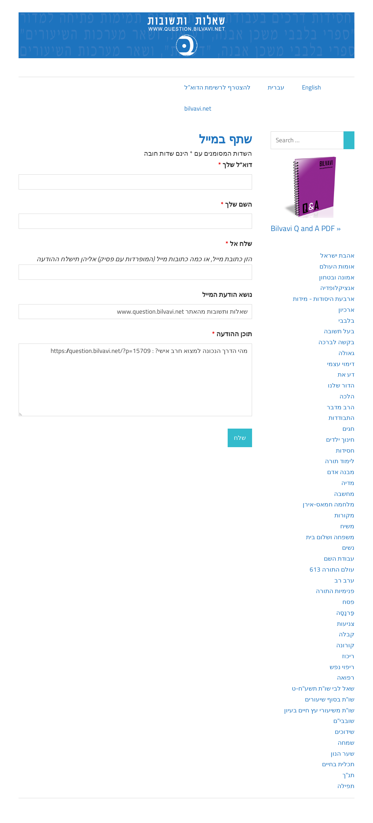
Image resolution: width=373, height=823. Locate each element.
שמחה (346, 742)
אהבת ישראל (337, 255)
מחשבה (344, 493)
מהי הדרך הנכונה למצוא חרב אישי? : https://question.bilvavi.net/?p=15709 (135, 379)
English (311, 87)
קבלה (346, 634)
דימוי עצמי (340, 364)
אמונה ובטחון (336, 277)
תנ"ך (348, 775)
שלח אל (238, 244)
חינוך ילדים (340, 439)
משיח (347, 526)
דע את (346, 374)
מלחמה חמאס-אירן (328, 504)
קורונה (345, 645)
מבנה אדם (340, 472)
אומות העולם (336, 266)
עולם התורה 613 (332, 569)
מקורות (344, 515)
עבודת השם (339, 558)
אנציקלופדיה (337, 288)
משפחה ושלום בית (330, 537)
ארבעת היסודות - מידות (323, 298)
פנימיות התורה (335, 591)
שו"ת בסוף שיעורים (329, 699)
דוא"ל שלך (235, 165)
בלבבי (346, 320)
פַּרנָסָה (345, 612)
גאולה (346, 353)
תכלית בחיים (338, 764)
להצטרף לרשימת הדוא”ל (217, 87)
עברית (276, 87)
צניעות (345, 623)
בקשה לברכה (336, 342)
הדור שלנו (341, 385)
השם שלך (236, 204)
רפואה (345, 677)
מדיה (347, 483)
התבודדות (341, 417)
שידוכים (344, 731)
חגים (348, 428)
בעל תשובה (339, 331)
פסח (348, 602)
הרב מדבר (340, 407)
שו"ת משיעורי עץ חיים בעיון (319, 710)
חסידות (345, 450)
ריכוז (348, 656)
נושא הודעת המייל (227, 294)
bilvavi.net (197, 108)
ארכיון (346, 309)
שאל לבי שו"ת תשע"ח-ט (323, 688)
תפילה (345, 786)
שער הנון (342, 753)
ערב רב (344, 580)
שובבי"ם (343, 720)
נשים (348, 547)
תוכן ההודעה (232, 334)
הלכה (346, 396)
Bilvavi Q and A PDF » (306, 228)
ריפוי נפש (342, 667)
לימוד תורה (339, 461)
